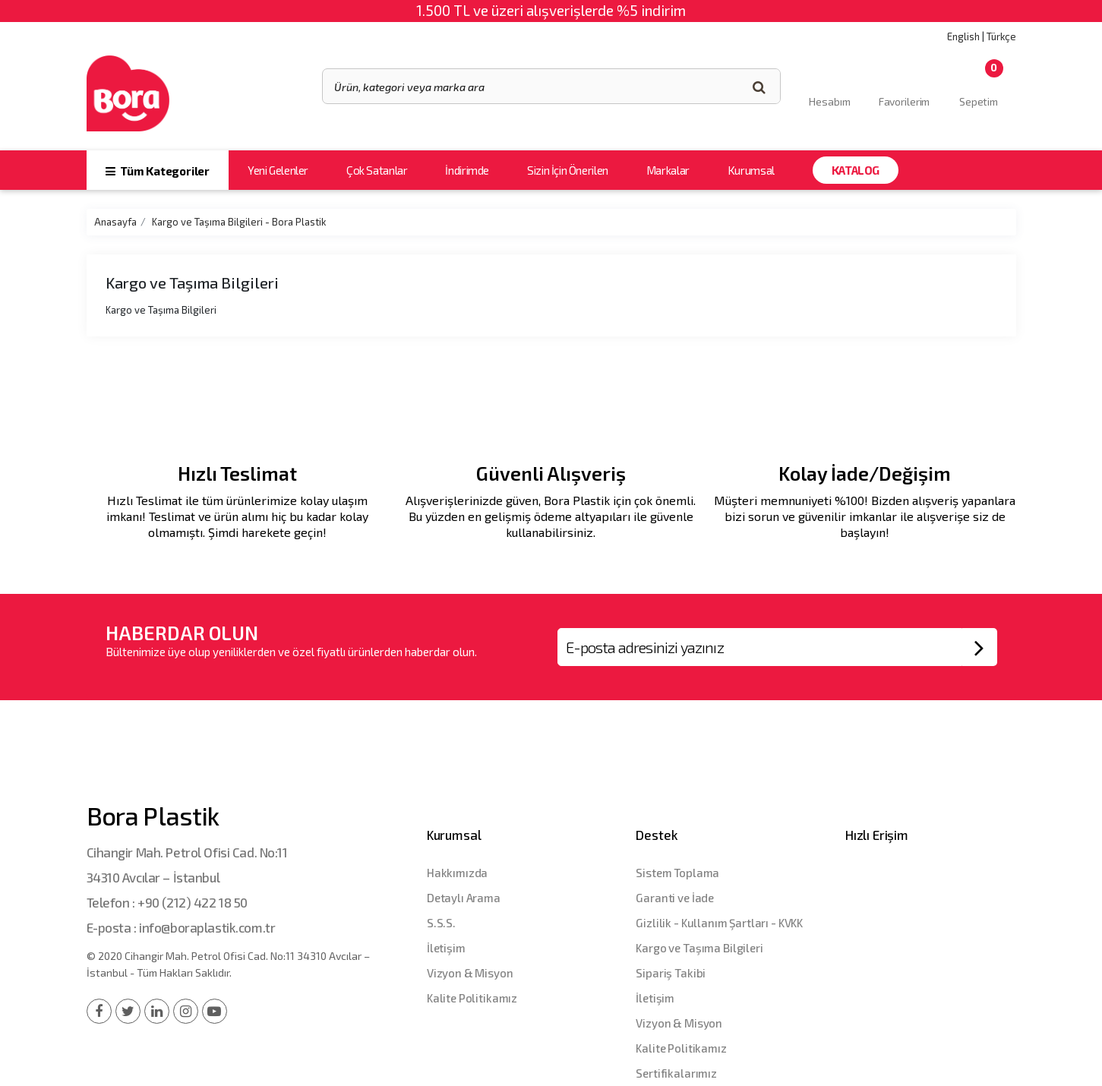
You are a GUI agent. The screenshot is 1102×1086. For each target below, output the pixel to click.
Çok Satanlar (376, 170)
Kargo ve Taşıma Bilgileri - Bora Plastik (239, 222)
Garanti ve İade (675, 897)
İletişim (446, 948)
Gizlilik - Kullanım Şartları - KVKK (719, 923)
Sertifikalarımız (676, 1073)
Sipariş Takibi (671, 973)
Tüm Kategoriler (158, 171)
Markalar (668, 170)
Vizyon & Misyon (470, 973)
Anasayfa (115, 222)
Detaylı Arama (463, 897)
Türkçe (1001, 36)
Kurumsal (751, 170)
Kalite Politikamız (472, 998)
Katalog (855, 170)
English (963, 36)
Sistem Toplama (677, 872)
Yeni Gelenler (278, 170)
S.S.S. (441, 923)
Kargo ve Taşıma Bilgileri (699, 948)
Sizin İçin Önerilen (567, 170)
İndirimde (467, 170)
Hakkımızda (457, 872)
